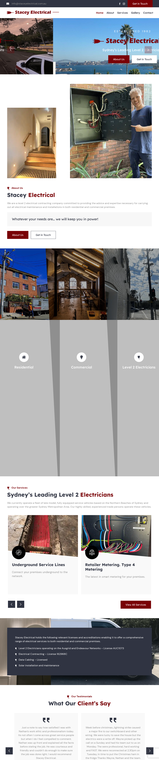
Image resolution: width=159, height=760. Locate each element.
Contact (148, 12)
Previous (10, 49)
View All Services (136, 604)
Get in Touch (140, 3)
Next (148, 49)
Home (99, 12)
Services (122, 12)
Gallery (135, 12)
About (110, 12)
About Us (65, 59)
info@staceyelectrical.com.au (29, 3)
